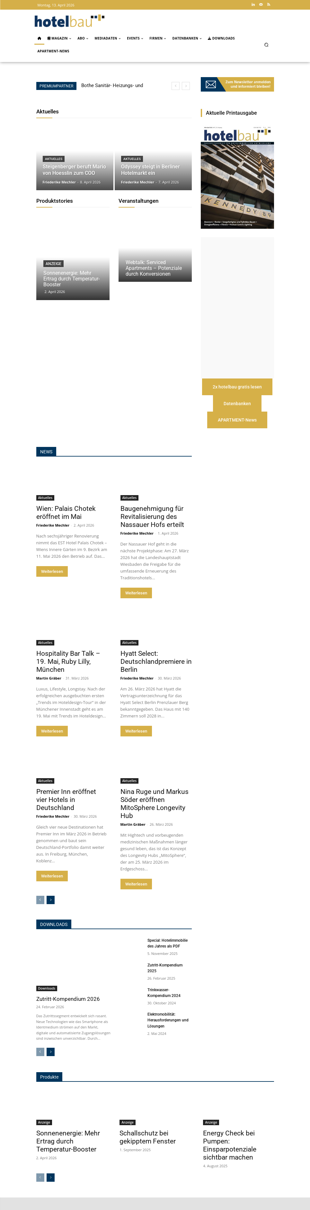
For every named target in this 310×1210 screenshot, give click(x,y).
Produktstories (54, 201)
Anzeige (53, 264)
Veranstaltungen (138, 201)
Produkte (49, 1089)
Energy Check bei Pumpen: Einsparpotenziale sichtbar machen (229, 1158)
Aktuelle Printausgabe (231, 113)
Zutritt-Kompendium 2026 (68, 1011)
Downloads (53, 936)
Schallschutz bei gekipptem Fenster (148, 1150)
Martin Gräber (48, 690)
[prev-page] (40, 912)
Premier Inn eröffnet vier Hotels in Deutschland (66, 812)
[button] (266, 44)
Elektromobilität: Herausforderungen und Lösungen (168, 1033)
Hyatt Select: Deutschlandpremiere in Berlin (156, 674)
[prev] (176, 86)
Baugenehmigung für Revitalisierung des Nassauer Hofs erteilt (152, 529)
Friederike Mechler (53, 537)
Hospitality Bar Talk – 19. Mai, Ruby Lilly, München (68, 674)
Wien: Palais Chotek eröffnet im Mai (66, 525)
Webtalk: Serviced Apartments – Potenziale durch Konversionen (154, 268)
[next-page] (51, 912)
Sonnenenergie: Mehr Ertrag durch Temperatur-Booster (71, 279)
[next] (186, 86)
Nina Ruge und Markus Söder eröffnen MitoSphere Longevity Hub (154, 816)
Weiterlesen (52, 584)
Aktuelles (47, 111)
